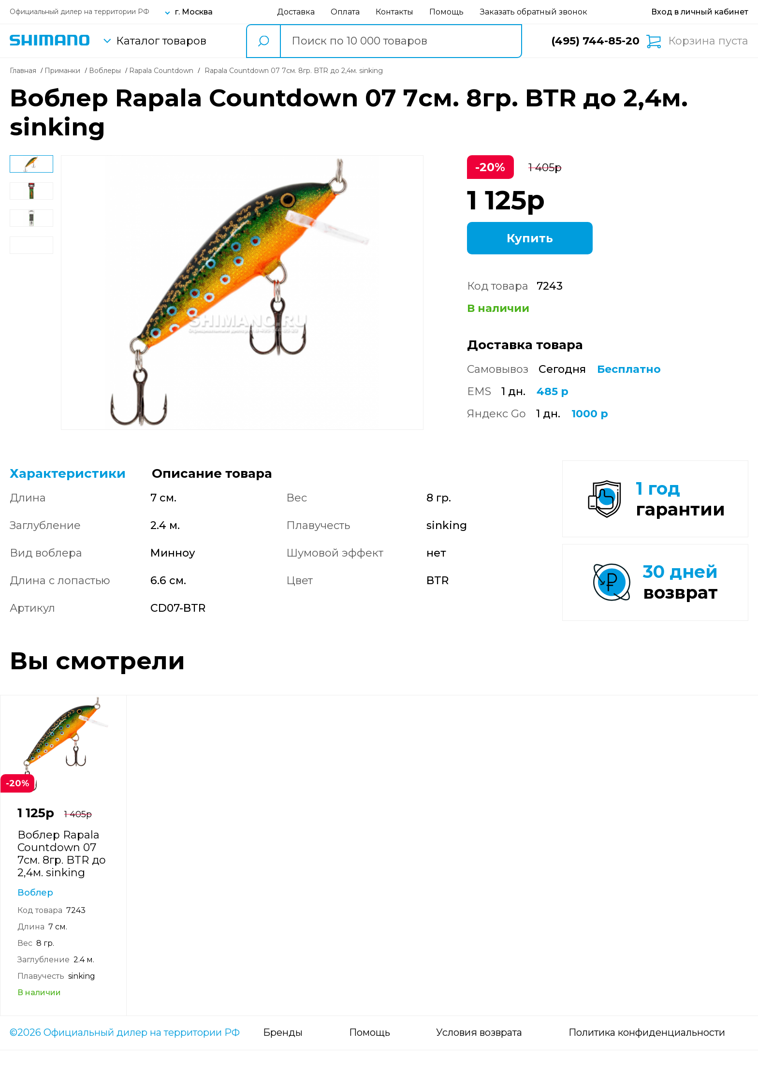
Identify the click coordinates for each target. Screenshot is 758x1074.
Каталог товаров (161, 41)
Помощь (446, 11)
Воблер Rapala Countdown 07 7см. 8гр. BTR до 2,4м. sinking (61, 877)
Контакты (394, 11)
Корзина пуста (708, 41)
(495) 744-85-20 (595, 40)
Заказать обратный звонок (533, 11)
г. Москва (194, 11)
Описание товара (212, 473)
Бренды (283, 1056)
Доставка (296, 11)
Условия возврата (479, 1056)
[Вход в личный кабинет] (699, 11)
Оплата (345, 11)
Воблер (35, 916)
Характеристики (68, 473)
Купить (530, 238)
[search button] (263, 41)
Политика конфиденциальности (646, 1056)
